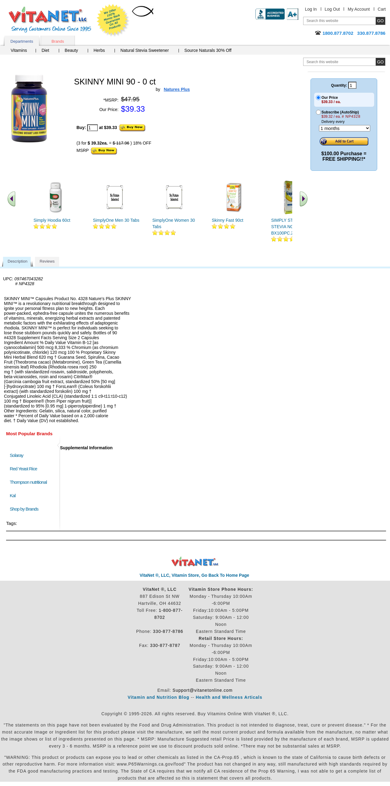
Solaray (16, 455)
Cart (382, 9)
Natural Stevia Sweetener (144, 50)
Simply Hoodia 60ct (52, 220)
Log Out (332, 9)
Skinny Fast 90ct (227, 220)
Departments (21, 41)
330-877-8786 (168, 631)
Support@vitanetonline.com (202, 690)
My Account (359, 9)
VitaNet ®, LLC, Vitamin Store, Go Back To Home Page (194, 575)
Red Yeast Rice (23, 468)
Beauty (71, 50)
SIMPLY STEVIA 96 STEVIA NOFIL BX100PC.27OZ (289, 226)
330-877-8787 (165, 645)
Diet (45, 50)
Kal (13, 495)
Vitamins (19, 50)
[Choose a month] (344, 128)
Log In (311, 9)
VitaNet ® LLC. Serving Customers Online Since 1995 (50, 20)
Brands (57, 41)
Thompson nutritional (28, 482)
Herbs (99, 50)
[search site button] (380, 62)
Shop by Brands (25, 508)
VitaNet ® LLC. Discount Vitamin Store (195, 562)
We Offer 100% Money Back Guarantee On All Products (113, 20)
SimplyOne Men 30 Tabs (116, 220)
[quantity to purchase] (92, 127)
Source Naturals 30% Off (208, 50)
